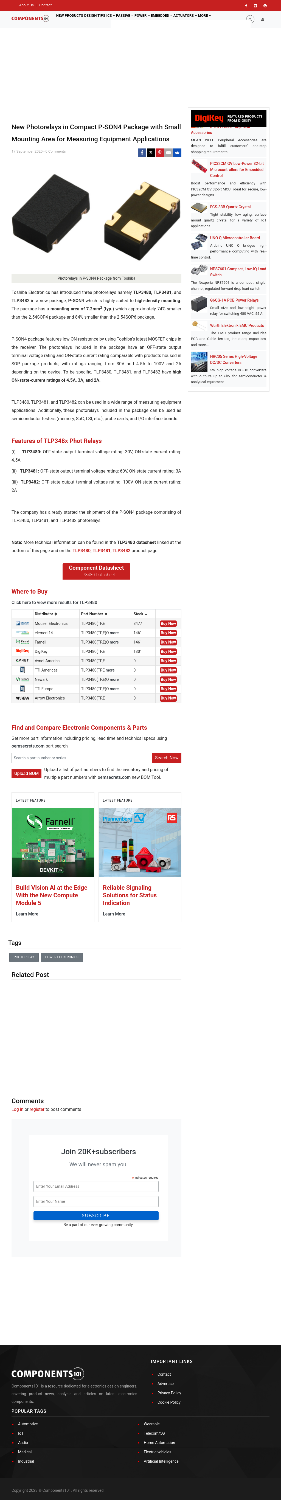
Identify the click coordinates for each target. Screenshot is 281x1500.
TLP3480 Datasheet (96, 574)
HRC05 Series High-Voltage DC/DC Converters (233, 359)
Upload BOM (26, 773)
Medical (25, 1452)
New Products (71, 19)
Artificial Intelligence (161, 1461)
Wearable (152, 1424)
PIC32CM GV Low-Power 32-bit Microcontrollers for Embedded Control (237, 169)
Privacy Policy (169, 1393)
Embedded (178, 19)
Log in (17, 1109)
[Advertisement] (96, 1034)
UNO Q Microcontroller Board (235, 238)
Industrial (26, 1461)
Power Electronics (61, 957)
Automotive (28, 1424)
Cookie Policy (169, 1402)
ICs (118, 19)
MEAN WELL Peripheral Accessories (220, 129)
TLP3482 (122, 550)
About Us (26, 5)
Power (155, 19)
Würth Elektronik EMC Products (237, 325)
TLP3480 (81, 550)
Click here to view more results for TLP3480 (54, 602)
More (227, 19)
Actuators (205, 19)
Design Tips (99, 19)
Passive (135, 19)
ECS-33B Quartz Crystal (230, 207)
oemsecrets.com (28, 746)
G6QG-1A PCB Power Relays (234, 300)
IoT (21, 1433)
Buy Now (168, 623)
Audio (23, 1442)
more (114, 633)
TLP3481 (102, 550)
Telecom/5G (154, 1433)
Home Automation (159, 1442)
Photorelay (24, 957)
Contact (45, 5)
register (37, 1109)
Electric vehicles (157, 1452)
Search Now (167, 757)
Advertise (166, 1383)
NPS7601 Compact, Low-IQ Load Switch (238, 272)
